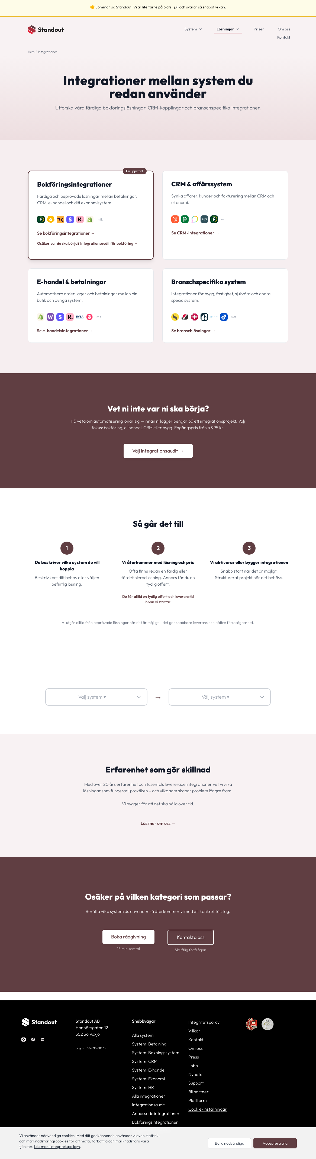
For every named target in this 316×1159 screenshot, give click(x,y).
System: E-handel (148, 1070)
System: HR (143, 1087)
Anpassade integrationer (156, 1113)
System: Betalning (149, 1044)
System (191, 29)
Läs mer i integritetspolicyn (57, 1146)
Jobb (193, 1065)
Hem (31, 52)
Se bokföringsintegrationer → (66, 233)
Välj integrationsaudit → (158, 451)
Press (193, 1057)
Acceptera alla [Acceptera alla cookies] (275, 1143)
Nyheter (196, 1074)
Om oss (284, 29)
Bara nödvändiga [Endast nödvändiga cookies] (229, 1143)
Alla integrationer (148, 1096)
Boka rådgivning (128, 937)
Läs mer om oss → (158, 823)
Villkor (194, 1031)
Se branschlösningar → (193, 330)
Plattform (197, 1100)
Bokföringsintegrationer (155, 1122)
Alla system (143, 1035)
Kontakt (283, 37)
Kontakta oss (191, 937)
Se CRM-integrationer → (195, 232)
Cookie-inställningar (207, 1109)
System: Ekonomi (148, 1078)
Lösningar (225, 29)
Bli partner (198, 1091)
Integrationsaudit (148, 1104)
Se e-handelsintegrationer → (65, 330)
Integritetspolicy (204, 1022)
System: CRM (144, 1061)
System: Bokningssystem (155, 1052)
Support (196, 1083)
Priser (259, 29)
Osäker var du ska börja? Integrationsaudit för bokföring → (87, 243)
